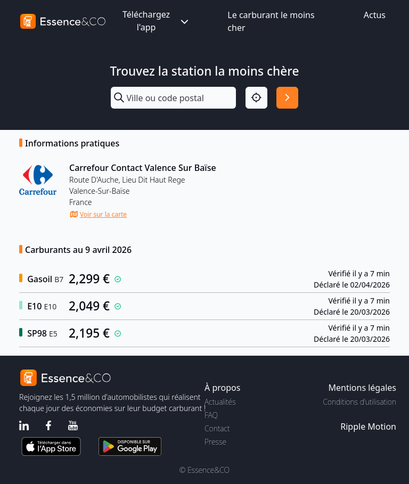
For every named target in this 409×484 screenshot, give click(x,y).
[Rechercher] (287, 98)
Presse (215, 442)
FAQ (211, 415)
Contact (217, 428)
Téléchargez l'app (156, 21)
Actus (375, 15)
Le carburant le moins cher (270, 21)
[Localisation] (256, 98)
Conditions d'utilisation (359, 402)
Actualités (220, 402)
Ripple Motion (368, 426)
